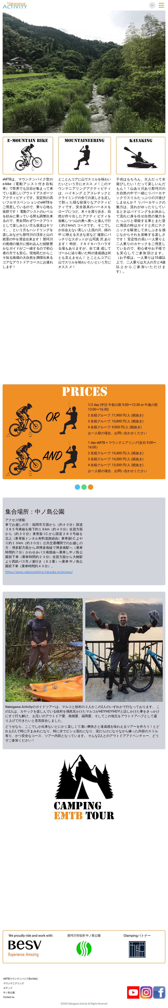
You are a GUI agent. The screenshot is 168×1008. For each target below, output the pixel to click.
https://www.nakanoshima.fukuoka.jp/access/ (39, 572)
